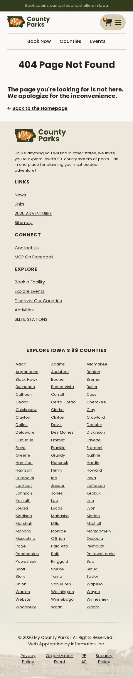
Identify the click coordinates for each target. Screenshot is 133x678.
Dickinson (96, 432)
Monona (23, 531)
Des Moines (62, 432)
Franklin (58, 447)
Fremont (94, 447)
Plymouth (95, 546)
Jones (57, 493)
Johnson (24, 493)
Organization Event (59, 659)
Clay (91, 410)
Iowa (91, 478)
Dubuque (24, 440)
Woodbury (26, 607)
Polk (55, 554)
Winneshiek (98, 599)
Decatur (94, 424)
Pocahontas (27, 554)
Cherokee (96, 402)
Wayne (93, 591)
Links (19, 204)
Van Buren (61, 584)
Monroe (58, 531)
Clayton (23, 417)
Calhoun (24, 394)
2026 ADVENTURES (33, 213)
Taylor (92, 576)
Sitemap (24, 223)
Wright (93, 607)
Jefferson (96, 485)
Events (98, 41)
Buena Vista (62, 387)
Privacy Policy (28, 659)
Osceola (95, 538)
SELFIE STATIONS (31, 319)
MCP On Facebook (34, 257)
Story (20, 576)
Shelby (57, 569)
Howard (94, 470)
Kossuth (23, 500)
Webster (24, 599)
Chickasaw (26, 410)
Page (21, 546)
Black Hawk (27, 379)
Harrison (24, 470)
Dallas (22, 424)
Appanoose (27, 372)
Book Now (39, 41)
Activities (24, 310)
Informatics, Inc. (88, 644)
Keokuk (94, 493)
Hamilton (24, 462)
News (20, 195)
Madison (24, 516)
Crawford (96, 417)
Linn (90, 500)
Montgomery (99, 531)
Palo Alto (59, 546)
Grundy (58, 455)
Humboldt (25, 478)
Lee (54, 500)
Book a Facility (30, 282)
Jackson (24, 485)
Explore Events (30, 291)
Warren (23, 591)
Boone (57, 379)
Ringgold (59, 561)
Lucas (56, 508)
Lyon (91, 508)
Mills (55, 523)
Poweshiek (26, 561)
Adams (58, 364)
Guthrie (93, 455)
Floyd (21, 447)
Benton (93, 372)
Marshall (24, 523)
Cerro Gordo (63, 402)
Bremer (94, 379)
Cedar (22, 402)
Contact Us (27, 248)
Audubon (60, 372)
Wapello (95, 584)
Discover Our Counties (38, 301)
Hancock (59, 462)
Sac (90, 561)
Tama (56, 576)
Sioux (92, 569)
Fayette (94, 440)
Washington (62, 591)
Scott (20, 569)
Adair (21, 364)
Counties (70, 41)
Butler (92, 387)
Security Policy (104, 659)
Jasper (58, 485)
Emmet (58, 440)
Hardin (93, 462)
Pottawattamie (101, 554)
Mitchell (94, 523)
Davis (56, 424)
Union (21, 584)
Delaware (25, 432)
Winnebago (62, 599)
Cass (91, 394)
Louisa (22, 508)
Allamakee (97, 364)
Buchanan (25, 387)
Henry (56, 470)
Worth (57, 607)
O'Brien (58, 538)
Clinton (57, 417)
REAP (84, 659)
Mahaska (60, 516)
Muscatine (25, 538)
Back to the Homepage (37, 108)
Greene (23, 455)
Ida (54, 478)
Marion (93, 516)
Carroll (57, 394)
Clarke (57, 410)
